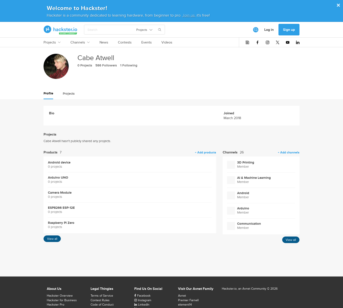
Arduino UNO (58, 177)
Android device (59, 162)
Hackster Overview (60, 295)
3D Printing (245, 162)
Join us (188, 15)
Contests (124, 42)
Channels (80, 42)
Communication (249, 223)
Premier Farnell (188, 300)
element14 (185, 304)
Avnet (182, 295)
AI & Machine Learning (254, 177)
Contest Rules (100, 300)
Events (146, 42)
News (104, 42)
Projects (52, 42)
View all (52, 239)
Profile (48, 93)
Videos (166, 42)
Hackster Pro (55, 304)
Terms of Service (102, 295)
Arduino (243, 208)
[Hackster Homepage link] (60, 29)
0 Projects (84, 65)
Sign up (289, 29)
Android (243, 193)
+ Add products (205, 152)
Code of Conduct (102, 304)
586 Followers (106, 65)
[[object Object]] (255, 29)
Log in (269, 29)
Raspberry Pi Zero (61, 222)
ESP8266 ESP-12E (61, 207)
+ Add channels (288, 152)
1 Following (128, 65)
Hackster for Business (62, 300)
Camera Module (60, 192)
